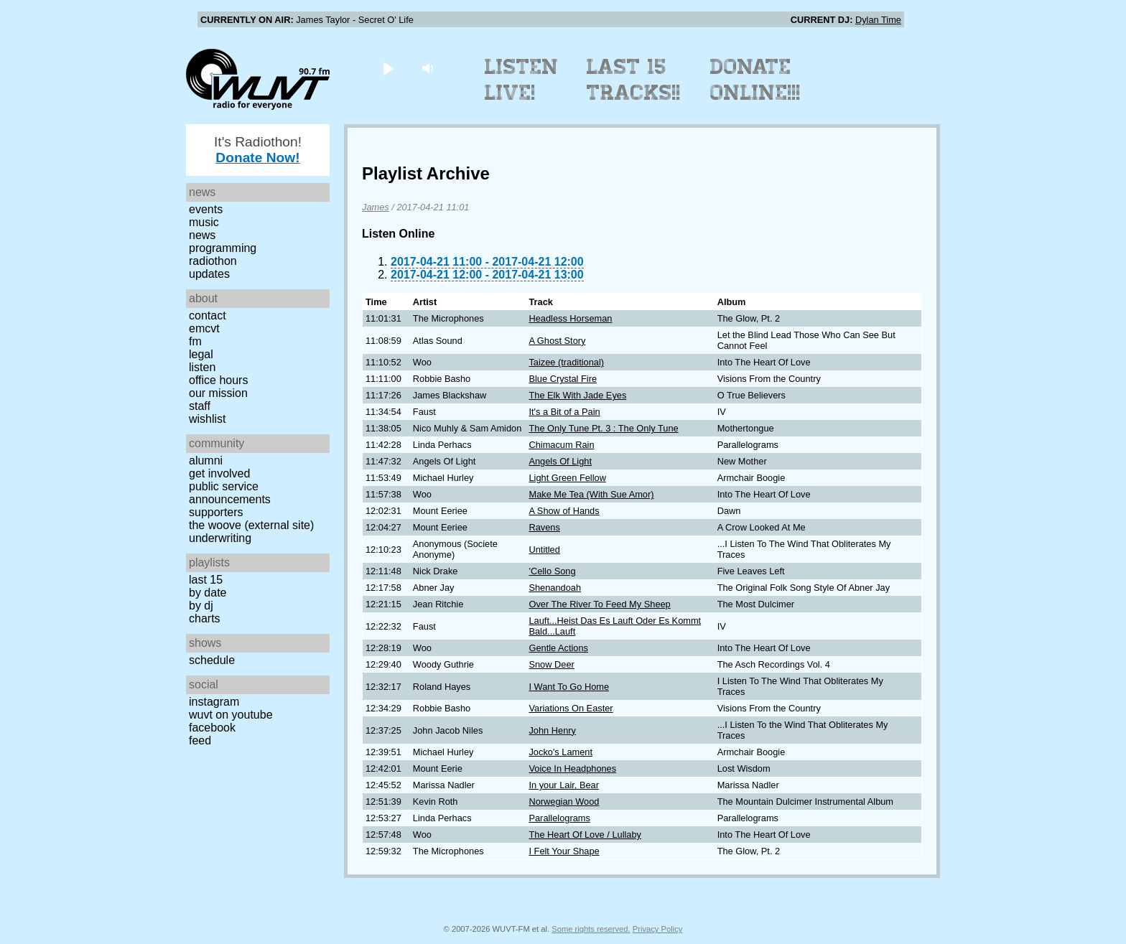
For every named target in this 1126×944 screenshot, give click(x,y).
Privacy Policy (658, 929)
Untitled (544, 549)
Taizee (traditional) (566, 362)
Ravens (544, 527)
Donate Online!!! (755, 80)
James (375, 207)
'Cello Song (552, 571)
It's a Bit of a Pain (564, 411)
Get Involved (219, 473)
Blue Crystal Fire (563, 378)
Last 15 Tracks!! (634, 80)
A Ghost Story (557, 340)
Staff (199, 406)
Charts (204, 618)
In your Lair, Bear (563, 785)
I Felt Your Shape (564, 851)
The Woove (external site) (251, 525)
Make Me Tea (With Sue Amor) (591, 494)
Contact (207, 315)
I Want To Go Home (569, 686)
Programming (222, 248)
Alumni (206, 460)
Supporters (216, 512)
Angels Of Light (560, 461)
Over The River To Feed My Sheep (599, 604)
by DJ (201, 605)
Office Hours (218, 380)
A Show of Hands (564, 510)
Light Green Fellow (567, 477)
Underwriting (220, 538)
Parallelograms (559, 818)
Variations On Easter (571, 708)
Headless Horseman (570, 318)
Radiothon (213, 261)
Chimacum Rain (561, 444)
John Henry (552, 730)
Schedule (212, 660)
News (202, 235)
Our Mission (218, 393)
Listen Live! (522, 80)
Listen (202, 367)
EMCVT (204, 328)
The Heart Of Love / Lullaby (585, 834)
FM (195, 341)
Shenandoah (555, 587)
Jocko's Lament (560, 752)
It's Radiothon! (258, 149)
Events (206, 209)
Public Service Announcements (230, 492)
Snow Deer (551, 664)
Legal (201, 354)
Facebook (212, 727)
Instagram (214, 702)
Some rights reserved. (591, 929)
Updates (209, 274)
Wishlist (207, 419)
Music (204, 222)
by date (207, 593)
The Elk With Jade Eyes (577, 395)
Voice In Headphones (572, 768)
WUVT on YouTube (231, 715)
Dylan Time (878, 19)
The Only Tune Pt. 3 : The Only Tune (603, 428)
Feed (200, 740)
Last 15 (206, 580)
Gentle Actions (558, 647)
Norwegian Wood (564, 801)
